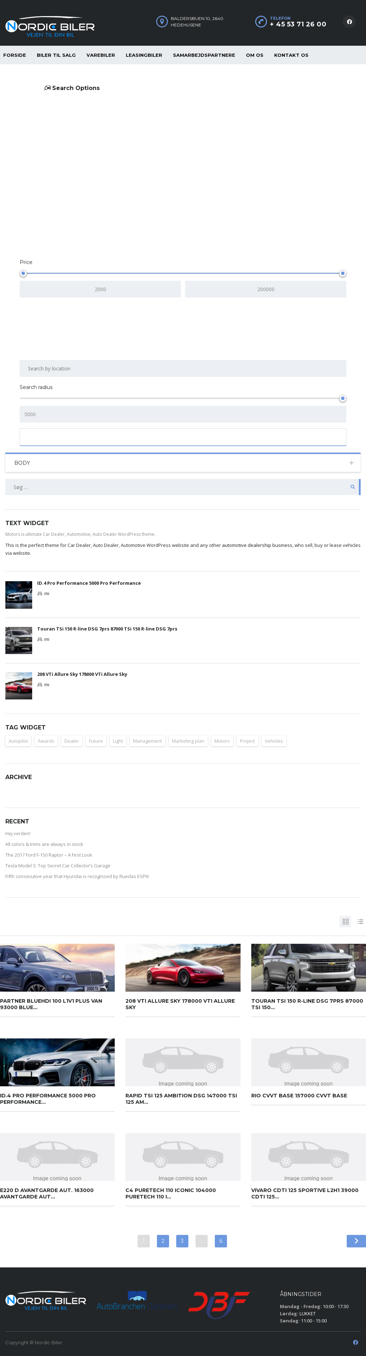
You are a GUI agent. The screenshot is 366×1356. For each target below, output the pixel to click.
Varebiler (100, 55)
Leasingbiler (144, 55)
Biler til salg (56, 55)
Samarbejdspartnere (204, 55)
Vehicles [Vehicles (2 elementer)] (274, 741)
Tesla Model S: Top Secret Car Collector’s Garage (57, 865)
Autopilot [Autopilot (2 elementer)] (18, 741)
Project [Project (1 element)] (247, 741)
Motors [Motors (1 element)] (222, 741)
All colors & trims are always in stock (44, 844)
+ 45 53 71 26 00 (298, 24)
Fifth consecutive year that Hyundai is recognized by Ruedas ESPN (77, 876)
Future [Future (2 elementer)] (96, 741)
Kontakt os (291, 55)
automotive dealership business (257, 545)
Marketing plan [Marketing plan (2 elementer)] (188, 741)
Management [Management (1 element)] (147, 741)
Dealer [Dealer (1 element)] (71, 741)
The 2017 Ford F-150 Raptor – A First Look (48, 855)
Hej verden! (17, 833)
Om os (254, 55)
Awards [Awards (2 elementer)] (46, 741)
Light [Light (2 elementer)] (118, 741)
